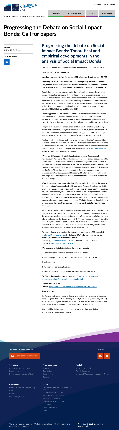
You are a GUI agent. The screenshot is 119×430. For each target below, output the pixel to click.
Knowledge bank (75, 13)
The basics (55, 13)
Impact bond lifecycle (83, 368)
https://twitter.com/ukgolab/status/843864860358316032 (73, 287)
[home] (21, 7)
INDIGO (46, 368)
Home (6, 16)
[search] (111, 4)
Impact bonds (14, 371)
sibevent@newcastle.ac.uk (55, 235)
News (24, 16)
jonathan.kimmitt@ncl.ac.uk (62, 240)
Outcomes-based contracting (19, 368)
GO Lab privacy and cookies (20, 424)
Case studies (47, 371)
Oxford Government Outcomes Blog (22, 388)
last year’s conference (94, 148)
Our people (47, 404)
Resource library (48, 374)
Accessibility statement (19, 426)
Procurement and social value (53, 395)
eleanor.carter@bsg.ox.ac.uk (62, 243)
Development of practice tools (53, 401)
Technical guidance (83, 371)
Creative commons (62, 424)
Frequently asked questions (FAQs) (21, 374)
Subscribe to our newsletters (24, 356)
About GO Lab (100, 4)
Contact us (47, 410)
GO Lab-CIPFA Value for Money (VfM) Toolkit (92, 374)
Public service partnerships (52, 398)
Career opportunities (50, 407)
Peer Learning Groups (17, 397)
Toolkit (92, 13)
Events (11, 393)
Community (107, 13)
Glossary (46, 377)
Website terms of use (43, 424)
